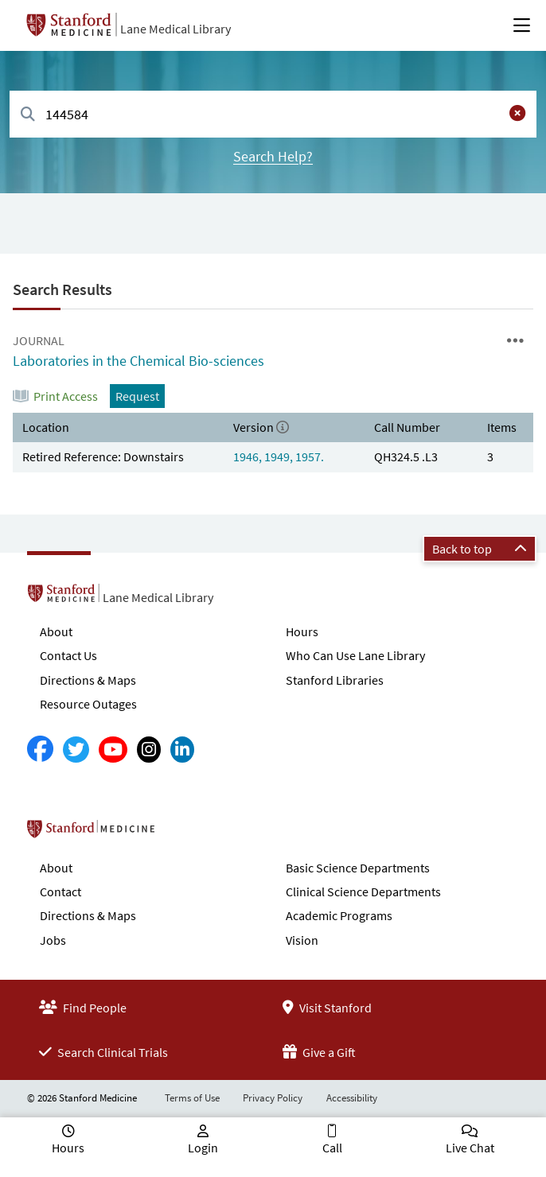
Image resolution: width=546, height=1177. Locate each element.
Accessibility (351, 1098)
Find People (83, 1008)
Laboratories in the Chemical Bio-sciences (138, 361)
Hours (302, 631)
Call (332, 1148)
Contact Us (68, 655)
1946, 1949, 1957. (278, 456)
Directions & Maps (88, 680)
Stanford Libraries (335, 680)
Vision (302, 940)
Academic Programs (339, 915)
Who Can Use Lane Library (355, 655)
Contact (60, 891)
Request (137, 396)
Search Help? (273, 156)
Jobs (53, 940)
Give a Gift (319, 1052)
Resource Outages (88, 704)
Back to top (479, 549)
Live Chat (470, 1148)
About (56, 631)
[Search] (28, 115)
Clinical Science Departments (363, 891)
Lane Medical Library (175, 29)
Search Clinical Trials (103, 1052)
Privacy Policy (272, 1098)
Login (203, 1148)
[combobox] (273, 114)
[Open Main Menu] (521, 25)
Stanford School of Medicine (183, 833)
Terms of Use (192, 1098)
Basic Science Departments (358, 868)
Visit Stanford (327, 1008)
